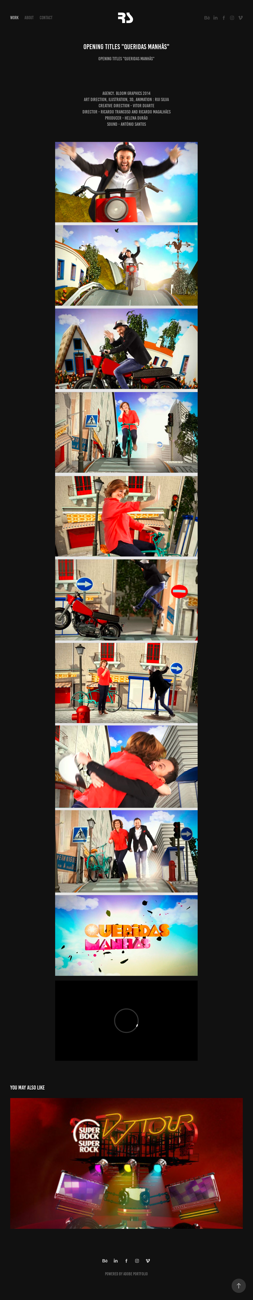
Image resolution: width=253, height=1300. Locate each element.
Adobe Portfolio (135, 1274)
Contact (46, 17)
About (29, 17)
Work (14, 17)
